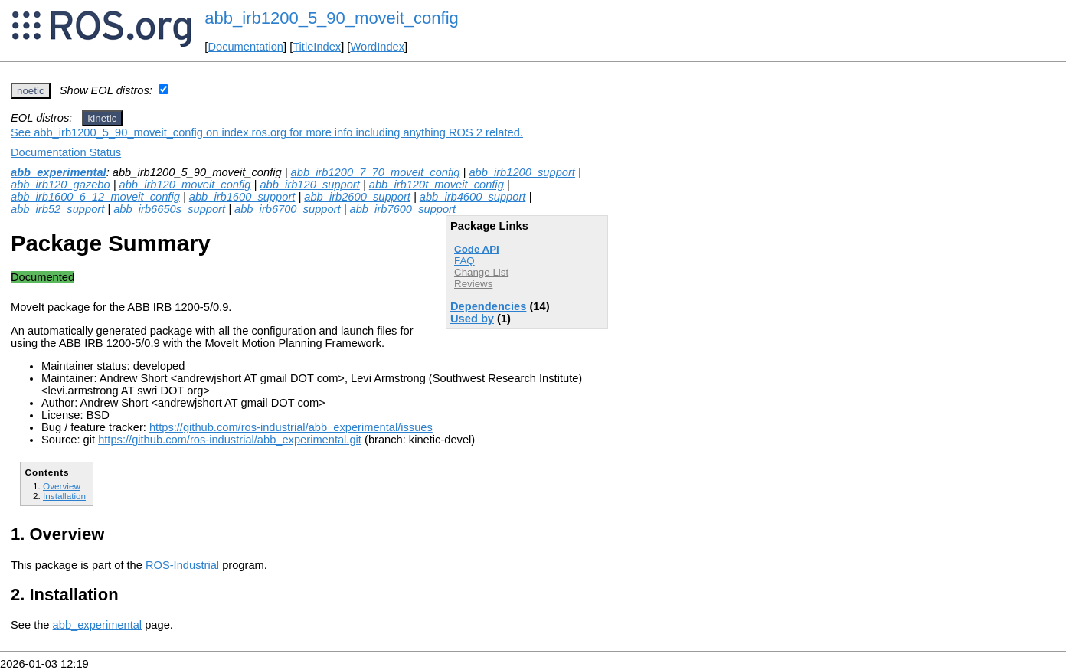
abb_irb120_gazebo (60, 184)
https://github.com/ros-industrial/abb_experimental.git (229, 439)
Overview (61, 486)
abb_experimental (58, 172)
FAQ (464, 260)
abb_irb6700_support (287, 209)
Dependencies (488, 306)
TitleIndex (317, 47)
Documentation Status (66, 152)
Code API (476, 249)
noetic (30, 90)
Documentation (245, 47)
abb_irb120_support (309, 184)
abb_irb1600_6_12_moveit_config (95, 197)
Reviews (473, 283)
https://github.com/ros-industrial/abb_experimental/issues (291, 427)
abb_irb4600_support (473, 197)
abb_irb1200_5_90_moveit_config (331, 18)
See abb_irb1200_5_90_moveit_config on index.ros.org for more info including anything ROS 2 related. (267, 132)
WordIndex (377, 47)
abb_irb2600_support (357, 197)
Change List (481, 272)
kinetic (102, 118)
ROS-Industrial (182, 565)
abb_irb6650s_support (169, 209)
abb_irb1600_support (242, 197)
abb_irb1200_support (522, 172)
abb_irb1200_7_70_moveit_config (375, 172)
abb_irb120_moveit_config (185, 184)
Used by (472, 318)
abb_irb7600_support (403, 209)
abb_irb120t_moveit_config (436, 184)
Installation (64, 496)
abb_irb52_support (57, 209)
